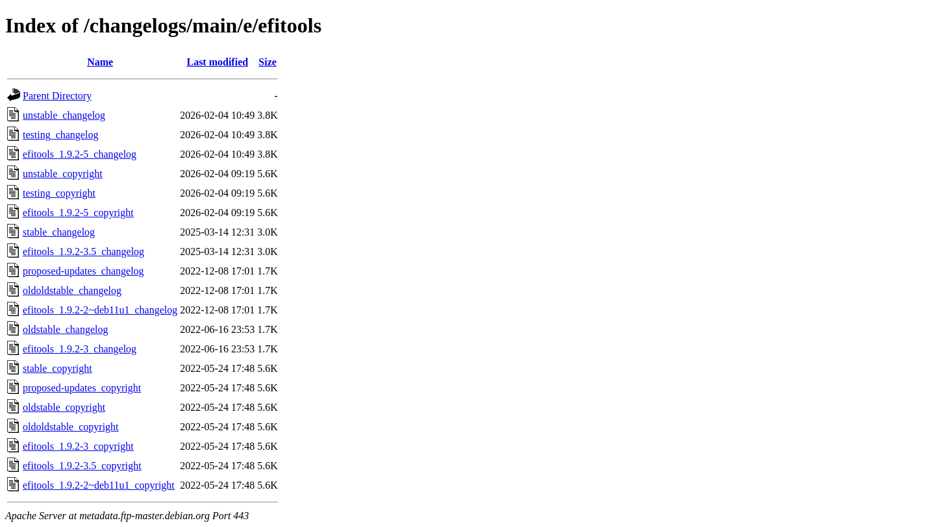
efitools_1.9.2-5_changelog (79, 154)
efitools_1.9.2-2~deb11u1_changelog (100, 309)
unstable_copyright (63, 173)
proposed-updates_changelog (83, 270)
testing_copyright (59, 193)
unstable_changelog (64, 115)
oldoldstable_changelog (72, 290)
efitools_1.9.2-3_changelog (79, 348)
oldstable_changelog (65, 329)
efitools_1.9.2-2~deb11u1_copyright (99, 485)
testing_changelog (60, 134)
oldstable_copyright (64, 407)
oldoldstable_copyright (71, 426)
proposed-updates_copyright (82, 387)
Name (100, 61)
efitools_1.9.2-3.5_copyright (82, 465)
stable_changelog (59, 232)
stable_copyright (57, 368)
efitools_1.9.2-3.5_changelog (83, 251)
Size (267, 61)
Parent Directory (57, 95)
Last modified (217, 61)
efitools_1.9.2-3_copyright (78, 446)
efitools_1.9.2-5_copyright (78, 212)
